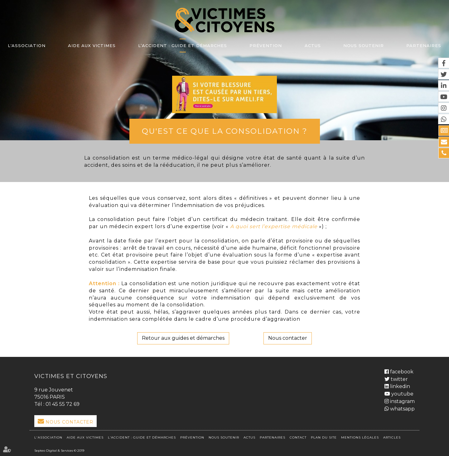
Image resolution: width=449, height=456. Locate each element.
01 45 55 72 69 (63, 404)
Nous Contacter (69, 422)
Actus (313, 45)
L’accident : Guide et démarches (182, 45)
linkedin (399, 386)
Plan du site (324, 437)
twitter (398, 379)
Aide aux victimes (92, 45)
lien (224, 94)
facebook (401, 372)
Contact (298, 437)
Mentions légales (360, 437)
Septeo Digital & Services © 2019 (59, 451)
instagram (402, 401)
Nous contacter (287, 338)
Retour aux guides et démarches (183, 338)
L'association (27, 45)
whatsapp (402, 409)
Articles (392, 437)
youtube (401, 394)
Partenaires (423, 45)
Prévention (265, 45)
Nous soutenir (363, 45)
